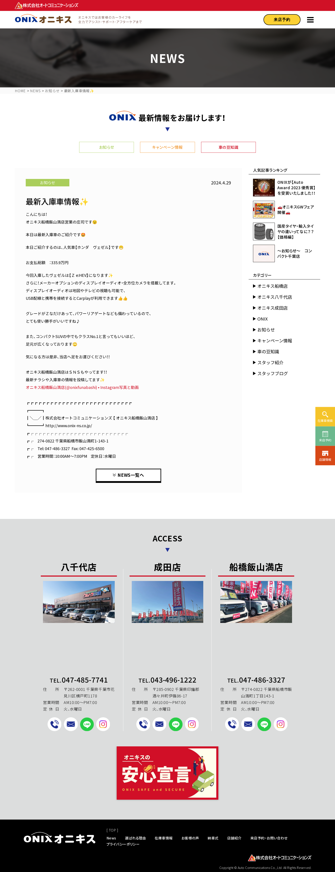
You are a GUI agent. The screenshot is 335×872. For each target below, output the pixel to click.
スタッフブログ (272, 373)
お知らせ (106, 147)
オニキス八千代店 (274, 297)
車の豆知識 (229, 147)
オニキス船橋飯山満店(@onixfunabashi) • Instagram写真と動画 (82, 387)
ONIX (262, 319)
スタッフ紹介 (270, 362)
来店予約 (282, 19)
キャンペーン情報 (167, 147)
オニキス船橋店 (272, 286)
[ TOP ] (112, 830)
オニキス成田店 (272, 308)
